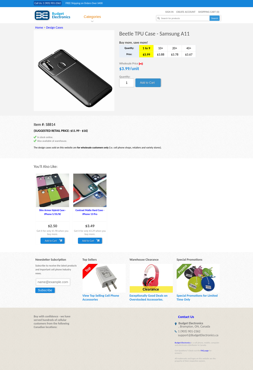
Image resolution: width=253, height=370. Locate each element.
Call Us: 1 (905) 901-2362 (48, 3)
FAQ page (205, 350)
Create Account (185, 11)
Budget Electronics (183, 342)
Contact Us (186, 317)
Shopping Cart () (208, 11)
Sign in (169, 11)
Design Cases (54, 27)
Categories (92, 17)
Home (39, 27)
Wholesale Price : (131, 64)
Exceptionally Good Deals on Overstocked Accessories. (148, 297)
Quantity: (124, 76)
